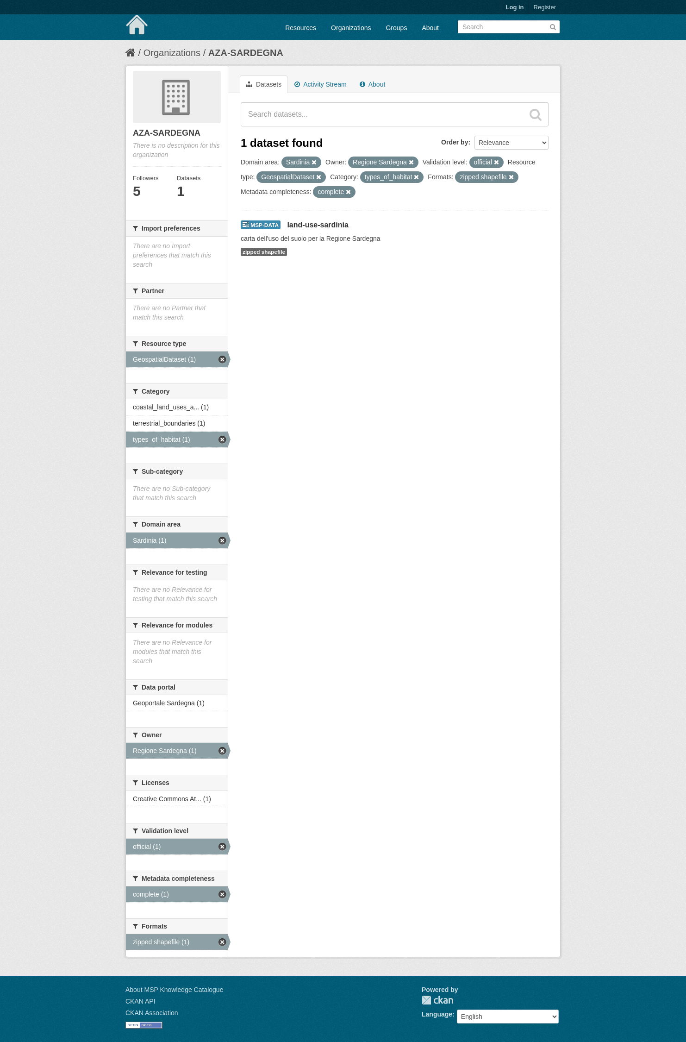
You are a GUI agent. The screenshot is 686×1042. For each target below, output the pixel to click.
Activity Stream (320, 84)
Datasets (263, 84)
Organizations (351, 27)
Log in (515, 7)
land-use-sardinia (317, 225)
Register (545, 7)
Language (437, 1014)
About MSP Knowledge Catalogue (174, 989)
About (430, 27)
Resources (300, 27)
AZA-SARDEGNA (245, 53)
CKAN (437, 1000)
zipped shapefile (264, 252)
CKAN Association (151, 1013)
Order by (454, 142)
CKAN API (140, 1001)
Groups (396, 27)
